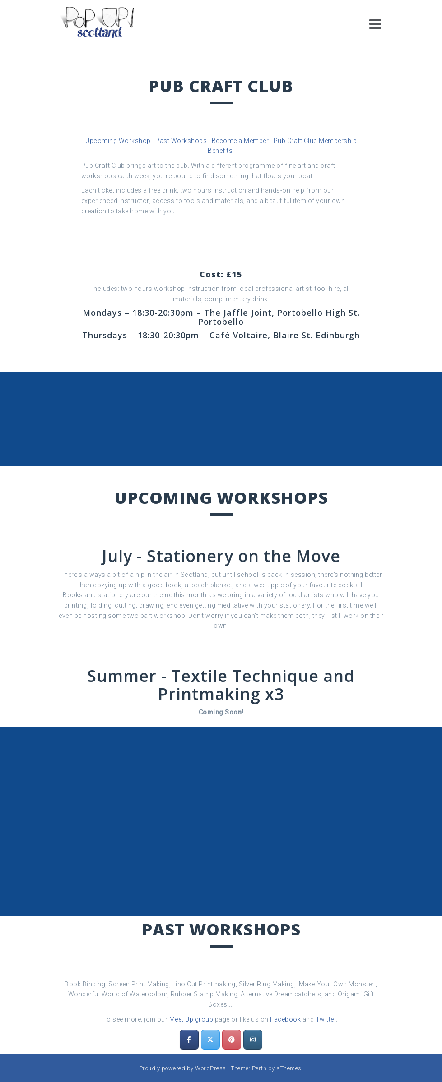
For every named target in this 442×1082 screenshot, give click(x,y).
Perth (259, 1068)
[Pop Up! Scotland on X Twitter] (210, 1040)
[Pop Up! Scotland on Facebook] (189, 1040)
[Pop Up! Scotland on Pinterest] (231, 1040)
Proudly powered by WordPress (182, 1068)
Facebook (285, 1019)
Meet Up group (191, 1019)
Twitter (326, 1019)
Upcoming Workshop (118, 140)
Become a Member (240, 140)
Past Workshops (181, 140)
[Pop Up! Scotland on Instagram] (252, 1040)
